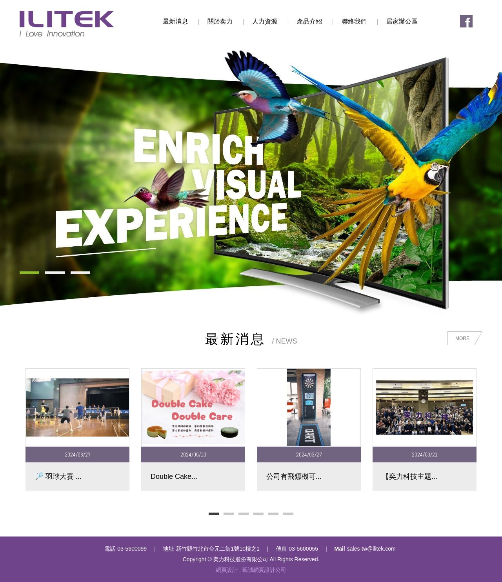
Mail (340, 549)
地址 (168, 549)
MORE (462, 338)
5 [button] (273, 514)
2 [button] (229, 514)
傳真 (281, 549)
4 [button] (258, 514)
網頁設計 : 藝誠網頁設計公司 (251, 570)
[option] (77, 429)
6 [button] (288, 514)
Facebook (466, 21)
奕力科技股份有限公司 (67, 23)
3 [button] (243, 514)
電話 (109, 549)
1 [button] (214, 514)
